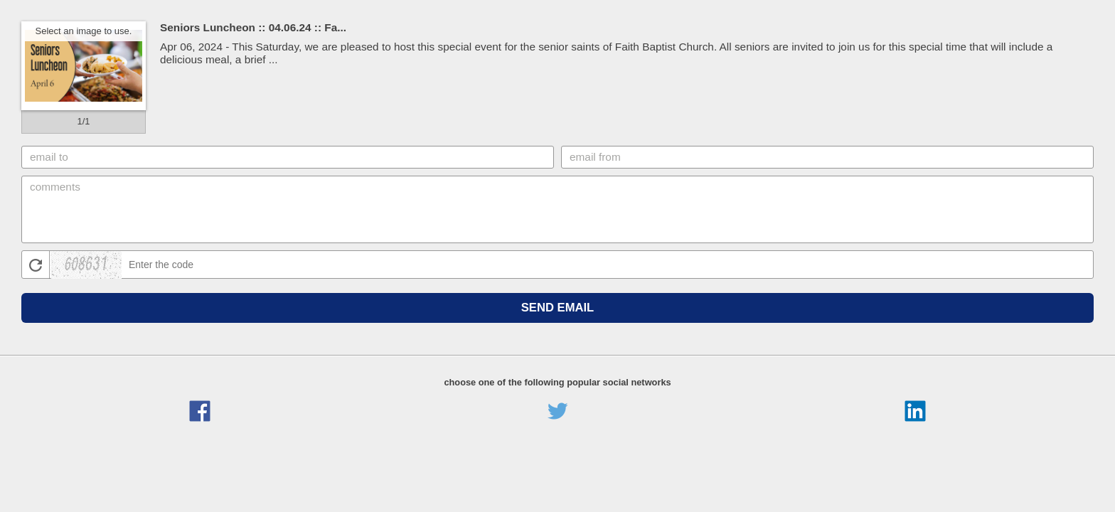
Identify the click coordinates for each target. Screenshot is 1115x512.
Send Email (557, 307)
